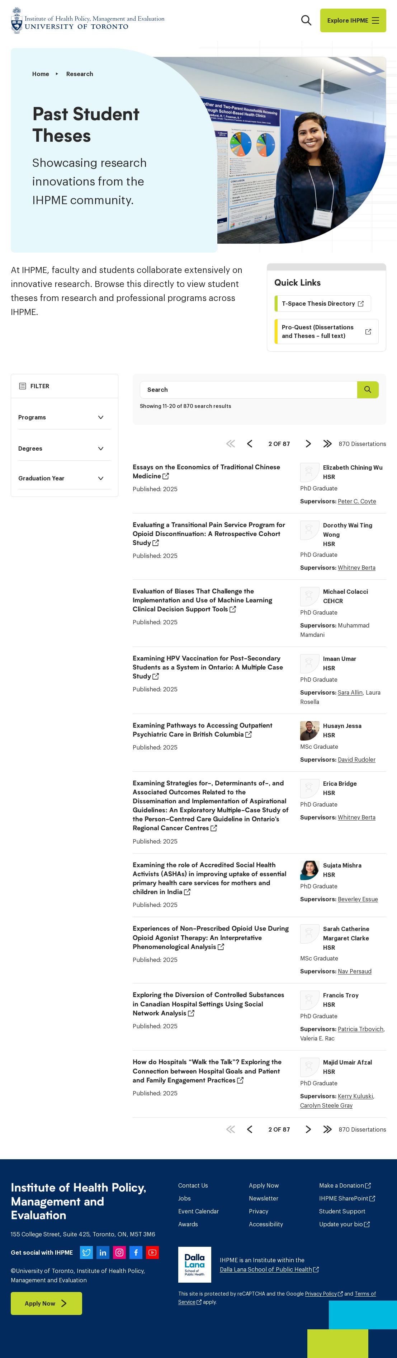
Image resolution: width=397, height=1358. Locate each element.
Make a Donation (341, 1185)
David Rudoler (356, 759)
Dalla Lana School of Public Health (266, 1269)
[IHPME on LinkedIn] (102, 1252)
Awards (188, 1224)
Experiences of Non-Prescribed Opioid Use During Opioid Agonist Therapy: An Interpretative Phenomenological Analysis (211, 937)
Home (40, 74)
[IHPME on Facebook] (135, 1252)
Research (79, 74)
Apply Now (264, 1185)
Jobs (184, 1198)
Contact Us (193, 1185)
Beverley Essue (358, 899)
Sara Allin (350, 692)
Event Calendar (198, 1211)
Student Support (342, 1211)
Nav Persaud (355, 971)
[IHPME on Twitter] (86, 1252)
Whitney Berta (356, 567)
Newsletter (263, 1198)
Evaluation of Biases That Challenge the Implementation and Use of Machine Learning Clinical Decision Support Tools (202, 600)
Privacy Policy (321, 1293)
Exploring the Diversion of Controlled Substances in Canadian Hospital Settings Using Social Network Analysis (208, 1004)
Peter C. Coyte (357, 501)
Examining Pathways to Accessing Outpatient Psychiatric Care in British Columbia (203, 730)
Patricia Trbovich (360, 1029)
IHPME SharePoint (343, 1198)
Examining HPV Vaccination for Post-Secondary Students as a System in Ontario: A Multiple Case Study (208, 667)
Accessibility (266, 1224)
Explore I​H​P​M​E (353, 20)
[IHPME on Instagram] (119, 1252)
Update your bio (341, 1224)
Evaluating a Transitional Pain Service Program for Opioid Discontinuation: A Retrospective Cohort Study (209, 534)
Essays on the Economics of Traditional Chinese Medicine (206, 471)
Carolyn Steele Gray (326, 1105)
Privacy (258, 1211)
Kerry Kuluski (355, 1096)
